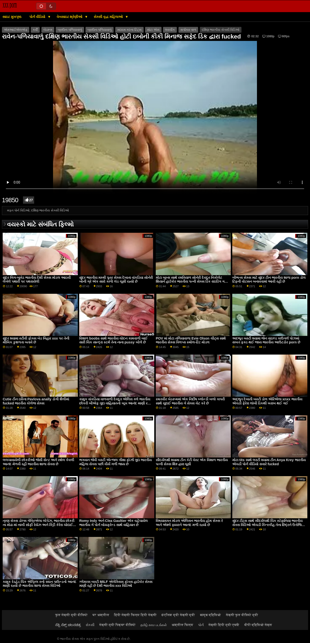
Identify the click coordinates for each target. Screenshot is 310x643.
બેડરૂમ (47, 29)
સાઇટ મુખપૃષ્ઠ (11, 17)
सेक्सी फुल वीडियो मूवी (242, 615)
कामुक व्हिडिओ (210, 615)
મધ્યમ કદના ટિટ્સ (129, 29)
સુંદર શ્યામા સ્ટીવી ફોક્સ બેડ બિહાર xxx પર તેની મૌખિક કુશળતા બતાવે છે (36, 340)
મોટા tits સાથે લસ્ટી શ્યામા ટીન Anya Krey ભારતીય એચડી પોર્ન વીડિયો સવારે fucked (269, 462)
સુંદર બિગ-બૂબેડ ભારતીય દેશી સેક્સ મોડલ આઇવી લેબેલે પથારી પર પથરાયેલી (37, 280)
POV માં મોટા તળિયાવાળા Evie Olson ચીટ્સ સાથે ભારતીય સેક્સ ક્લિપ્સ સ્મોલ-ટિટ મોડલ (190, 340)
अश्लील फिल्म (182, 625)
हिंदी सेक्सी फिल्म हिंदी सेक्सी (135, 615)
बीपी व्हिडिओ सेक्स (258, 625)
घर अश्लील (101, 615)
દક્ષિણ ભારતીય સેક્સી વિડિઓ (221, 29)
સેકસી (90, 625)
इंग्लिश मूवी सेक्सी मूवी (178, 615)
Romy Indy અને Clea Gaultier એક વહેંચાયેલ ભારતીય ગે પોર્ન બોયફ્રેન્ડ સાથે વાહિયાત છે (113, 523)
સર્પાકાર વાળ (188, 29)
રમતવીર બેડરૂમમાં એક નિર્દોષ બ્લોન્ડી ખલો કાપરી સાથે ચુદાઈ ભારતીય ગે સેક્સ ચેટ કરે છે (190, 401)
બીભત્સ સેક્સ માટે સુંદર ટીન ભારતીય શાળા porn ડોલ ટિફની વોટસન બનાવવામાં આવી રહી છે (269, 280)
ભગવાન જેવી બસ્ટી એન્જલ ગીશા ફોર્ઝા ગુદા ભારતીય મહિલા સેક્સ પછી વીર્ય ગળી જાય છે (115, 462)
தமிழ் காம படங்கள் (153, 625)
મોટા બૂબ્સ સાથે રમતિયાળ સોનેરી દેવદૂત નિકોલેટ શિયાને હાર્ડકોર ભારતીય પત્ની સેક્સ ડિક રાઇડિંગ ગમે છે (191, 281)
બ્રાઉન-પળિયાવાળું (70, 29)
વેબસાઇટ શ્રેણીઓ (70, 17)
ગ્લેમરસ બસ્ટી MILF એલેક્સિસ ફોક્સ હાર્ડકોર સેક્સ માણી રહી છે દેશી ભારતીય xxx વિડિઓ (115, 584)
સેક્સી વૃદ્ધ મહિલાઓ (109, 17)
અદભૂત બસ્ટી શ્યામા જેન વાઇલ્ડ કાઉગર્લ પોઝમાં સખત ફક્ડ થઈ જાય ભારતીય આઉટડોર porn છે (266, 340)
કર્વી (35, 29)
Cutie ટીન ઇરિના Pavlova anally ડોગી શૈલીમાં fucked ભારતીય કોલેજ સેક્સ (36, 401)
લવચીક (170, 29)
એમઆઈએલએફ (15, 29)
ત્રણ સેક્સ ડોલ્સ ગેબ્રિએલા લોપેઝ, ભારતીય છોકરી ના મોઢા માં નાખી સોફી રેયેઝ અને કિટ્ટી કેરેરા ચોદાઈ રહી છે (38, 525)
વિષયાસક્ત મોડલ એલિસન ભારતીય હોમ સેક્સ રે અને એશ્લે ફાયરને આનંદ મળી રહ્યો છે (189, 523)
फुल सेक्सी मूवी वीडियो (71, 615)
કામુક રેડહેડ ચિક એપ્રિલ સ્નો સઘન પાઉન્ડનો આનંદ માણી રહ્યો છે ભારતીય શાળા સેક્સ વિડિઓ (39, 584)
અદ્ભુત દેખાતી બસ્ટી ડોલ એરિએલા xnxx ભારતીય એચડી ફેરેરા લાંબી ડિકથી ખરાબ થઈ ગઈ (267, 401)
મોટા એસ (153, 29)
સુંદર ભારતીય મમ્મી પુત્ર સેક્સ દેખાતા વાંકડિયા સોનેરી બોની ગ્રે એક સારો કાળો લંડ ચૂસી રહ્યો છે (116, 280)
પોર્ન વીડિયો (37, 17)
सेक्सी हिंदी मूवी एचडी (224, 625)
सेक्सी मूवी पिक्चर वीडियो (117, 625)
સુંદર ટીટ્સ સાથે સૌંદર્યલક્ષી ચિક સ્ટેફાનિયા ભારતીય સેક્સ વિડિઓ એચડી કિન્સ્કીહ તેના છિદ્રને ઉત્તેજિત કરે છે (268, 525)
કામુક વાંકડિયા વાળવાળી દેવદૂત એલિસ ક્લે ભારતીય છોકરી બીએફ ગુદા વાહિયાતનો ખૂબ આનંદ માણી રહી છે (115, 403)
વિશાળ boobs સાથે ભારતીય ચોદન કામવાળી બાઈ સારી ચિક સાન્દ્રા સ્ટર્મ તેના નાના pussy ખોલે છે (113, 340)
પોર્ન (201, 625)
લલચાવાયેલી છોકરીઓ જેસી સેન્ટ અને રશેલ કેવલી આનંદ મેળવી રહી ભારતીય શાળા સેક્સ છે (38, 462)
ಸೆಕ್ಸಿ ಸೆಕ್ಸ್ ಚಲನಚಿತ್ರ (68, 625)
